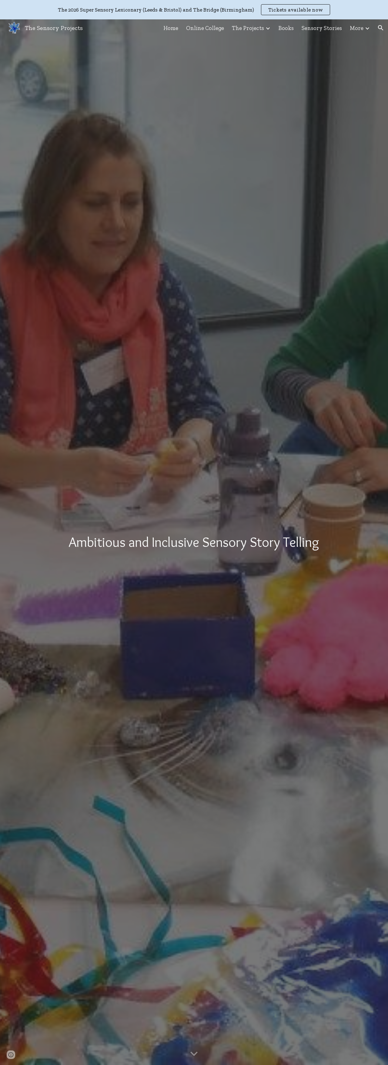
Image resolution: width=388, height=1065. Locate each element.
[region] (194, 9)
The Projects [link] (248, 28)
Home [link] (170, 28)
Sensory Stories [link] (322, 28)
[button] (380, 28)
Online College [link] (205, 28)
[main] (194, 542)
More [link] (356, 28)
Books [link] (286, 28)
